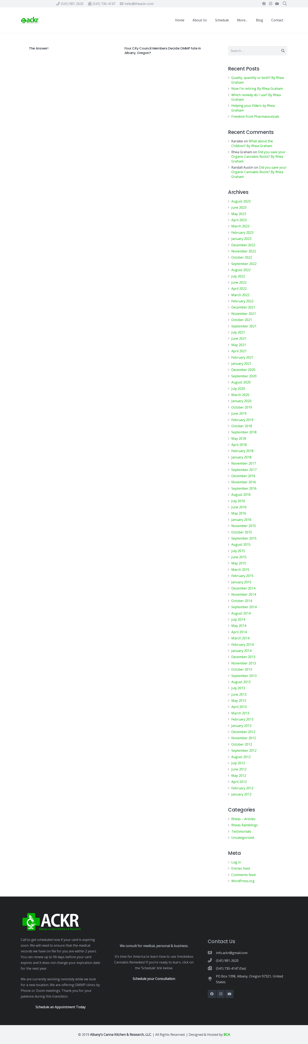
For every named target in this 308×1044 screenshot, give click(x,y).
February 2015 (242, 575)
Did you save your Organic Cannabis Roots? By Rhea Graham (258, 156)
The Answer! (38, 48)
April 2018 (239, 444)
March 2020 (240, 395)
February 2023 (242, 232)
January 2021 (241, 363)
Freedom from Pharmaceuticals (255, 116)
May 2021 (238, 345)
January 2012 (241, 794)
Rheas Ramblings (244, 825)
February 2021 (242, 357)
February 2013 (242, 719)
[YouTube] (277, 3)
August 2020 (241, 382)
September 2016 (244, 488)
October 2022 (241, 257)
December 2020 (243, 369)
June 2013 (238, 694)
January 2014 (241, 650)
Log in (236, 862)
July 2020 (238, 388)
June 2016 (238, 507)
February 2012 (242, 788)
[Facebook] (264, 3)
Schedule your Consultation (154, 978)
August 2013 (241, 682)
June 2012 (238, 769)
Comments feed (243, 874)
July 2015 (238, 551)
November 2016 (243, 482)
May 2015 (238, 563)
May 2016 (238, 513)
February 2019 (242, 420)
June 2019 (238, 413)
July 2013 (238, 688)
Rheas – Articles (243, 819)
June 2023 (238, 207)
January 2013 (241, 725)
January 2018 (241, 457)
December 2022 (243, 245)
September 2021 (244, 326)
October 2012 (241, 744)
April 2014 (239, 632)
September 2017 (244, 469)
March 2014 (240, 638)
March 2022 (240, 295)
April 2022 (239, 288)
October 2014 (241, 601)
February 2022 (242, 301)
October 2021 (241, 320)
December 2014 (243, 588)
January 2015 (241, 582)
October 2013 (241, 669)
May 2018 (238, 438)
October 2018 (241, 426)
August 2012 (241, 757)
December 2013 (243, 657)
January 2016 (241, 519)
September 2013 (244, 675)
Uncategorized (242, 837)
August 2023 (241, 201)
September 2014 (244, 607)
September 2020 (244, 376)
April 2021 (239, 351)
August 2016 (241, 494)
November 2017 (243, 463)
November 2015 (243, 526)
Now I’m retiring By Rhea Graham (257, 88)
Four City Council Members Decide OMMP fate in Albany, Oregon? (162, 50)
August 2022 (241, 270)
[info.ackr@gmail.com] (212, 953)
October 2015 (241, 532)
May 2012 (238, 775)
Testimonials (241, 831)
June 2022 (238, 282)
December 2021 (243, 307)
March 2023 (240, 226)
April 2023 (239, 220)
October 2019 (241, 407)
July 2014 (238, 619)
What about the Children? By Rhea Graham (252, 143)
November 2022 (243, 251)
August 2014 (241, 613)
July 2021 (238, 332)
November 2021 (243, 313)
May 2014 (238, 625)
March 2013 (240, 713)
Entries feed (240, 868)
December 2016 (243, 476)
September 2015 (244, 538)
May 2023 (238, 214)
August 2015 (241, 544)
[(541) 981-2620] (212, 960)
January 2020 (241, 401)
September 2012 (244, 750)
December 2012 (243, 732)
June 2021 (238, 338)
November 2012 (243, 738)
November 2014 (243, 594)
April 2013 (239, 706)
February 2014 (242, 644)
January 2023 (241, 238)
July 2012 (238, 763)
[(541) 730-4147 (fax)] (212, 968)
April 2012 (239, 781)
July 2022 (238, 276)
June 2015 (238, 557)
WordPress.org (242, 881)
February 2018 (242, 451)
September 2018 (244, 432)
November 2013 (243, 663)
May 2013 (238, 700)
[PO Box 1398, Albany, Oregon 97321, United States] (212, 979)
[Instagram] (270, 3)
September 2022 (244, 263)
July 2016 (238, 501)
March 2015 (240, 569)
